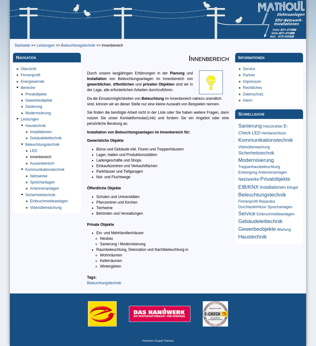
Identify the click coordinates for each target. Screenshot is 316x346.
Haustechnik (35, 126)
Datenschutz (253, 94)
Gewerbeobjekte (38, 100)
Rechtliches (252, 88)
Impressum (252, 81)
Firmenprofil (30, 75)
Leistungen (45, 45)
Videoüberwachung (46, 207)
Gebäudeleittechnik (46, 138)
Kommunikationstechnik (44, 169)
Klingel (292, 187)
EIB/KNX (248, 187)
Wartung (284, 229)
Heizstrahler (273, 126)
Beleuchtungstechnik (78, 45)
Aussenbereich (42, 163)
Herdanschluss (273, 133)
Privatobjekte (36, 94)
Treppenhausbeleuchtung (259, 167)
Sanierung (33, 106)
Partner (249, 75)
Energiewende (32, 81)
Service (249, 69)
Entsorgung (247, 172)
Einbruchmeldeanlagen (49, 201)
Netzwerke (39, 176)
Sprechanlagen (42, 182)
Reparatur (267, 201)
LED (33, 151)
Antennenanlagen (44, 188)
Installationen (41, 132)
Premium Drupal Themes (158, 340)
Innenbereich (40, 157)
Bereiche (28, 88)
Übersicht (28, 69)
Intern (247, 100)
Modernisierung (38, 113)
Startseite (22, 45)
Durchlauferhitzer (252, 207)
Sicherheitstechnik (40, 195)
